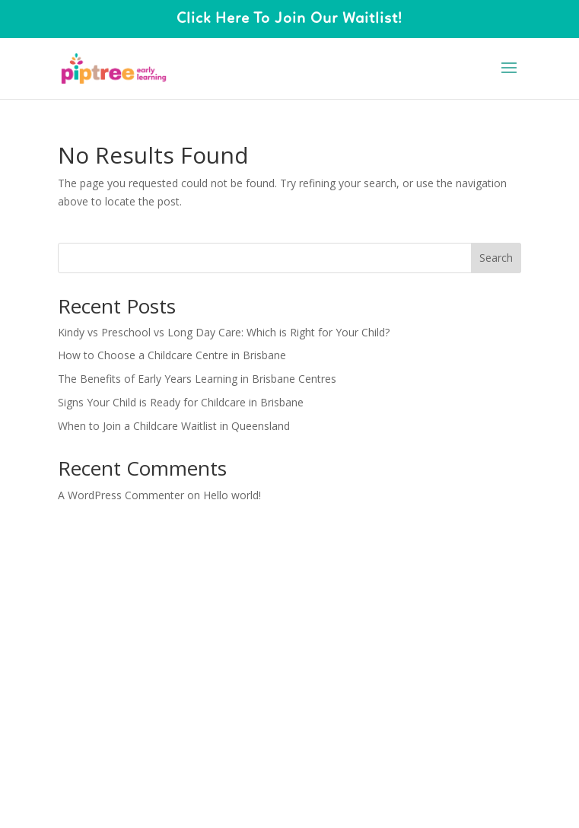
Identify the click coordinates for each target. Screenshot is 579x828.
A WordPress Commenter (121, 495)
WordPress (403, 569)
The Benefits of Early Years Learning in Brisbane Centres (197, 378)
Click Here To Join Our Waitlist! (289, 19)
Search (496, 257)
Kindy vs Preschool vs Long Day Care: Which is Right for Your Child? (224, 332)
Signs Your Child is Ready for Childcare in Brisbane (181, 402)
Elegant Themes (254, 569)
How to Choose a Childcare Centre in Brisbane (172, 355)
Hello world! (232, 495)
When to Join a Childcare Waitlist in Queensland (174, 426)
